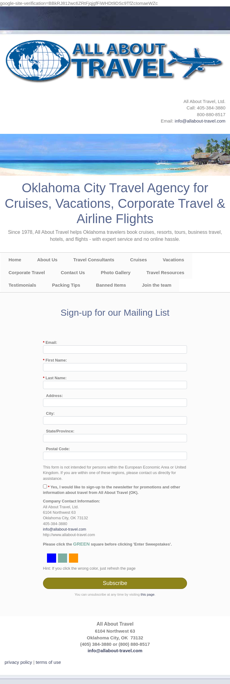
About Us (47, 259)
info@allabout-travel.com (200, 120)
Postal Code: (58, 449)
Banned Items (111, 285)
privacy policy (18, 662)
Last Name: (55, 378)
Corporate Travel (27, 272)
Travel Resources (165, 272)
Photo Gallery (116, 272)
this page (147, 594)
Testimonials (22, 285)
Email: (50, 342)
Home (15, 259)
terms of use (48, 662)
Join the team (156, 285)
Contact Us (73, 272)
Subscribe (115, 583)
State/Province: (60, 431)
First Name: (55, 360)
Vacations (173, 259)
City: (50, 413)
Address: (54, 395)
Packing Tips (66, 285)
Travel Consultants (93, 259)
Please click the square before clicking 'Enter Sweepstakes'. (107, 543)
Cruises (138, 259)
